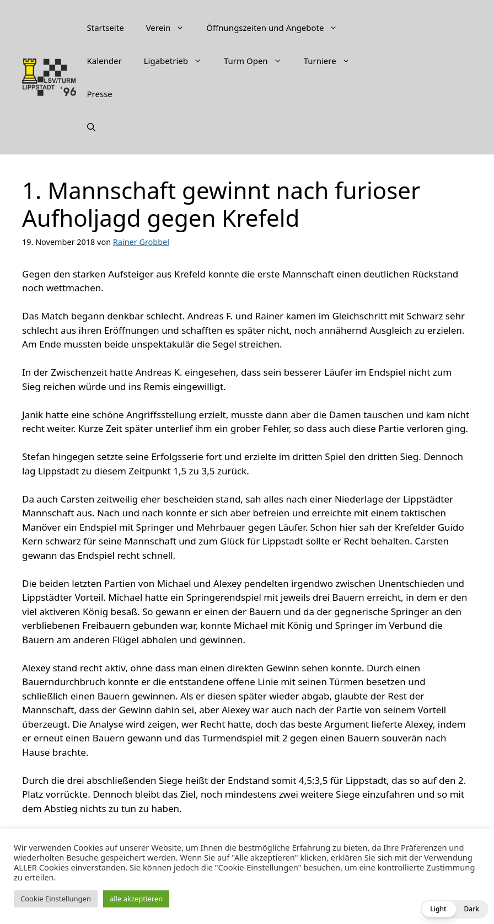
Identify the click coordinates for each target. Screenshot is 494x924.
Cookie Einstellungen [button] (55, 899)
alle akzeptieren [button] (136, 899)
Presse (99, 93)
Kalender (104, 60)
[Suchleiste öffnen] (91, 126)
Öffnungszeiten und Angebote (277, 27)
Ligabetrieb (178, 60)
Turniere (332, 60)
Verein (171, 27)
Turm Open (258, 60)
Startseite (105, 27)
